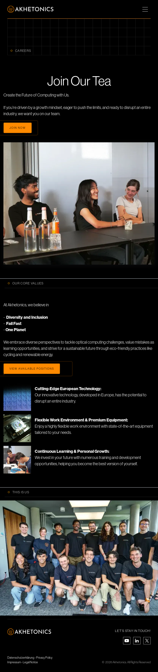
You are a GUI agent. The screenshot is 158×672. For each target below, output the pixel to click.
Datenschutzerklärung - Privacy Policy (29, 657)
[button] (145, 9)
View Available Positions (31, 368)
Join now (17, 127)
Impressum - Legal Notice (22, 662)
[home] (30, 9)
